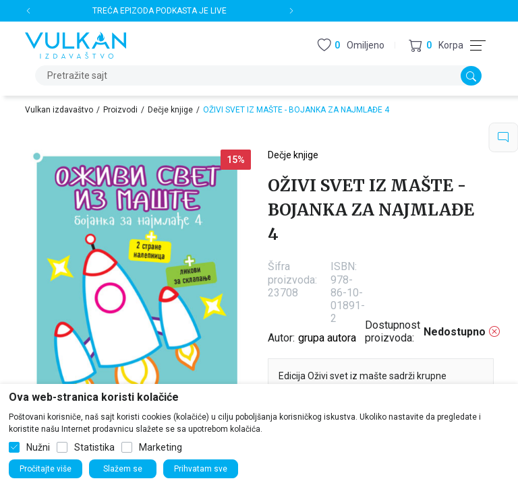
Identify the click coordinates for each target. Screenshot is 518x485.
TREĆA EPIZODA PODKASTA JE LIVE (159, 10)
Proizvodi (120, 110)
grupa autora (327, 337)
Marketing (160, 447)
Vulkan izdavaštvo (59, 110)
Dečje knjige (170, 110)
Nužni (38, 447)
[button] (436, 45)
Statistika (94, 447)
